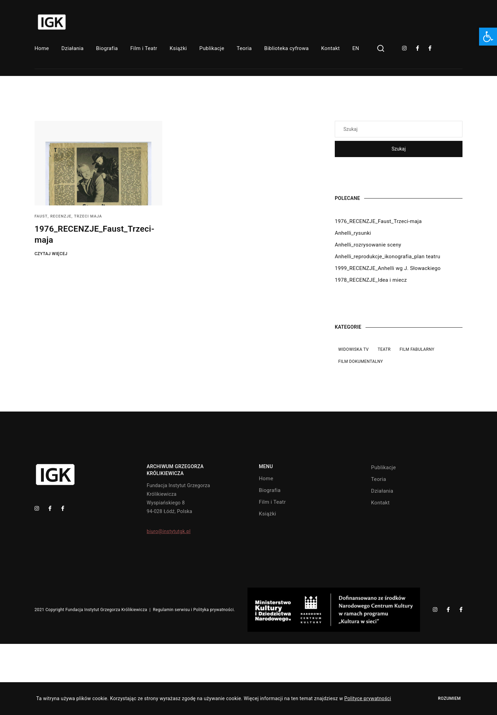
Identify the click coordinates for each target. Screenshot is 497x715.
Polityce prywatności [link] (367, 698)
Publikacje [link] (211, 48)
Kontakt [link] (330, 48)
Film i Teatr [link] (143, 48)
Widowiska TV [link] (353, 349)
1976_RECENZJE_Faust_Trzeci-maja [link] (378, 221)
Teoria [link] (244, 48)
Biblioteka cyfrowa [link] (286, 48)
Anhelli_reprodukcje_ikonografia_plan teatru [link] (387, 256)
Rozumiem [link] (449, 698)
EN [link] (355, 48)
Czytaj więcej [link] (51, 253)
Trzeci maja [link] (88, 216)
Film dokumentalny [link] (360, 361)
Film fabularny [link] (417, 349)
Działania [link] (72, 48)
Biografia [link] (107, 48)
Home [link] (42, 48)
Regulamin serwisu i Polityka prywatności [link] (193, 609)
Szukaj (398, 149)
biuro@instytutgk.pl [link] (169, 531)
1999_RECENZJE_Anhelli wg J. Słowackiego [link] (388, 268)
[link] (488, 37)
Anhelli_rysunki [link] (353, 233)
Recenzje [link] (60, 216)
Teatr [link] (384, 349)
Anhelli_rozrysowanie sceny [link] (368, 245)
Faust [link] (41, 216)
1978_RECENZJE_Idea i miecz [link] (371, 280)
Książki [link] (178, 48)
